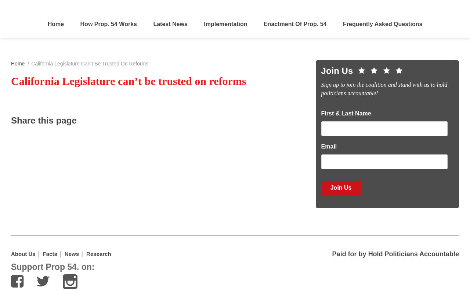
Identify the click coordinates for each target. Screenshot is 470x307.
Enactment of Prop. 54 (295, 24)
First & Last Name (346, 113)
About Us (23, 254)
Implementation (225, 24)
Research (98, 254)
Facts (50, 254)
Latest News (170, 24)
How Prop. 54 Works (108, 24)
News (72, 254)
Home (56, 24)
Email (329, 146)
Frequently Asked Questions (382, 24)
